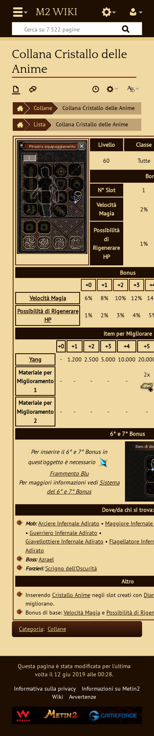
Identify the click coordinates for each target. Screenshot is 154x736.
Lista (40, 124)
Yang (35, 359)
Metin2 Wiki (56, 12)
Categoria (31, 629)
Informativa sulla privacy (45, 688)
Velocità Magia (48, 298)
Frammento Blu (69, 473)
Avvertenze (82, 696)
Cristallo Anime (71, 595)
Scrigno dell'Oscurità (71, 568)
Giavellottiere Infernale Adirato (64, 541)
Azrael (46, 559)
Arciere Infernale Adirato (68, 523)
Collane (43, 108)
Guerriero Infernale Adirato (63, 532)
